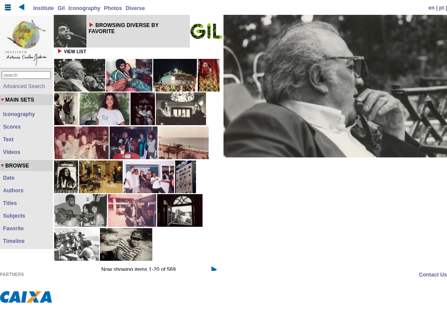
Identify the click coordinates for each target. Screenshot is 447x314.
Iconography (84, 8)
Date (8, 178)
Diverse (135, 8)
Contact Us (433, 275)
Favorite (13, 228)
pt (441, 8)
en (432, 8)
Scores (12, 127)
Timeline (13, 241)
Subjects (14, 216)
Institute (43, 8)
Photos (113, 8)
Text (8, 140)
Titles (10, 203)
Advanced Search (24, 86)
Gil (61, 8)
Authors (13, 191)
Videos (12, 152)
